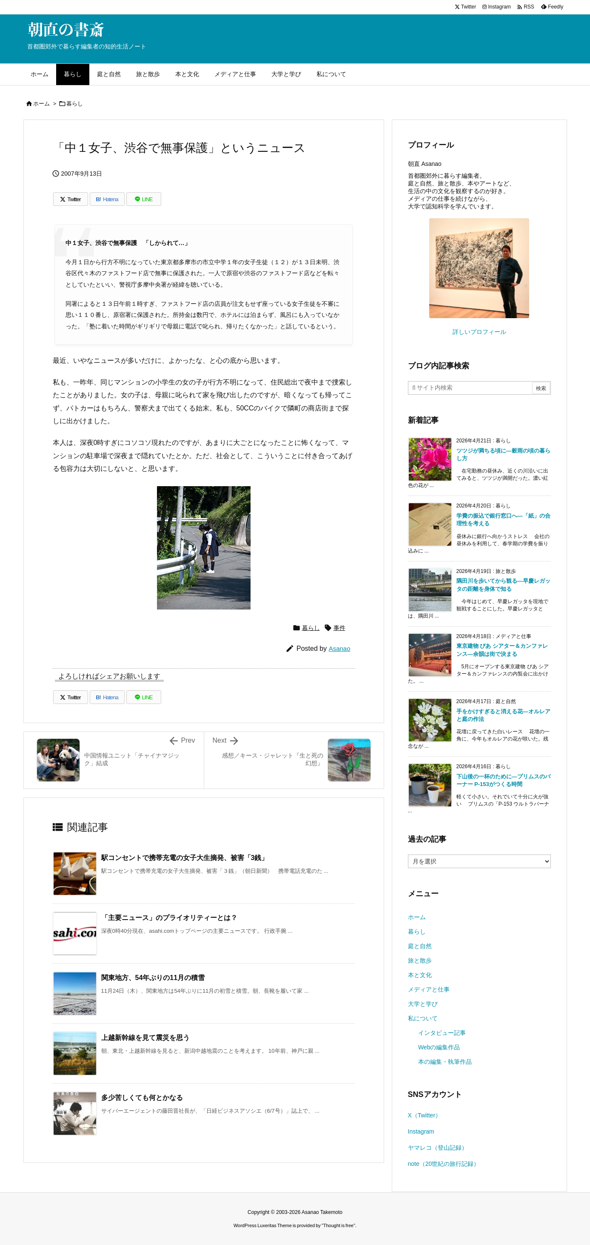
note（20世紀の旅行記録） (444, 1163)
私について (423, 1018)
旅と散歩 (420, 960)
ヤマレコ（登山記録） (437, 1147)
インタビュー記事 (442, 1032)
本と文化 (420, 974)
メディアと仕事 (429, 989)
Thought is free (338, 1225)
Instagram (421, 1131)
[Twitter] (70, 199)
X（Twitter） (425, 1115)
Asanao (340, 648)
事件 (339, 627)
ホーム (41, 103)
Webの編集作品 (439, 1047)
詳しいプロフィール (479, 331)
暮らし (74, 103)
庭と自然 (420, 946)
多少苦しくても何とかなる (142, 1097)
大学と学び (423, 1003)
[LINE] (143, 199)
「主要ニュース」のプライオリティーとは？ (169, 917)
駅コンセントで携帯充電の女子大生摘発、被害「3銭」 (184, 857)
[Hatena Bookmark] (107, 199)
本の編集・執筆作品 (445, 1061)
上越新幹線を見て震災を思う (145, 1037)
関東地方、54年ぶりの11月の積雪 (153, 977)
